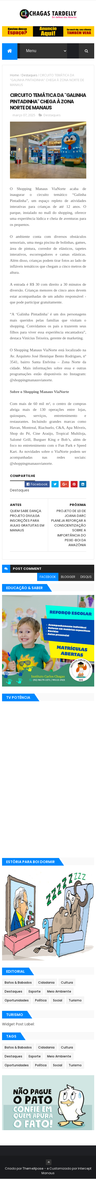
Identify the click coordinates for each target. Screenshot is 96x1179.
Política (41, 1000)
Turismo (75, 1000)
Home (14, 75)
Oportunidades (17, 1000)
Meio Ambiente (59, 991)
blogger (68, 577)
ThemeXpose (33, 1168)
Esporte (35, 991)
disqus (86, 577)
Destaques (29, 75)
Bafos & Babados (18, 982)
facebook (48, 577)
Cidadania (46, 982)
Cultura (67, 982)
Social (57, 1000)
